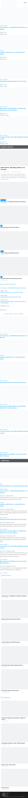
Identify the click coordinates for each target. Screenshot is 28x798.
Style (1, 225)
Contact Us (4, 794)
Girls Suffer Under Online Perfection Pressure (11, 278)
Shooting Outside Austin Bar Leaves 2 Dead (13, 81)
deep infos (4, 32)
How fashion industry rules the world (10, 690)
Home (3, 793)
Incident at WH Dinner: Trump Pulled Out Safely (11, 292)
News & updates (3, 25)
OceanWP (23, 796)
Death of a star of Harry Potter (8, 764)
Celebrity (2, 50)
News (3, 795)
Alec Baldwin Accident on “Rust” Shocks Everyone (13, 743)
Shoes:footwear (5, 787)
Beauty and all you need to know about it (9, 227)
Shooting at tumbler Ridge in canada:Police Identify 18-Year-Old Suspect (13, 109)
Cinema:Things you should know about (9, 253)
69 (4, 573)
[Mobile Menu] (25, 2)
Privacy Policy (5, 793)
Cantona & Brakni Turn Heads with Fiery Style (14, 486)
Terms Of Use (5, 795)
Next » (6, 573)
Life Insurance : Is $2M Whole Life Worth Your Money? (13, 201)
